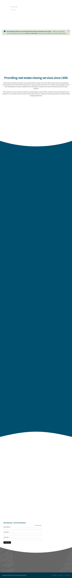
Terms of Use (67, 575)
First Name (6, 532)
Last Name (6, 537)
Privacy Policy (60, 575)
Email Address (7, 527)
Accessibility (54, 575)
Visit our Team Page (31, 33)
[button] (67, 10)
